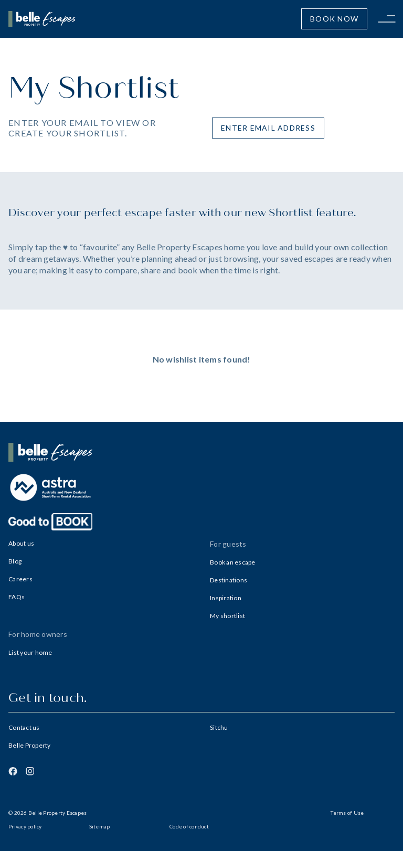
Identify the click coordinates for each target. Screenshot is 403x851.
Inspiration (225, 598)
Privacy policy (25, 826)
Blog (15, 561)
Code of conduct (189, 826)
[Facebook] (12, 771)
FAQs (16, 597)
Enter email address (268, 127)
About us (21, 543)
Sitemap (99, 826)
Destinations (228, 580)
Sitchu (219, 727)
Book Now (334, 18)
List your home (30, 652)
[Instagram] (30, 771)
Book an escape (233, 562)
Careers (20, 579)
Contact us (24, 727)
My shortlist (227, 616)
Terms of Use (347, 813)
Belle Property (29, 745)
